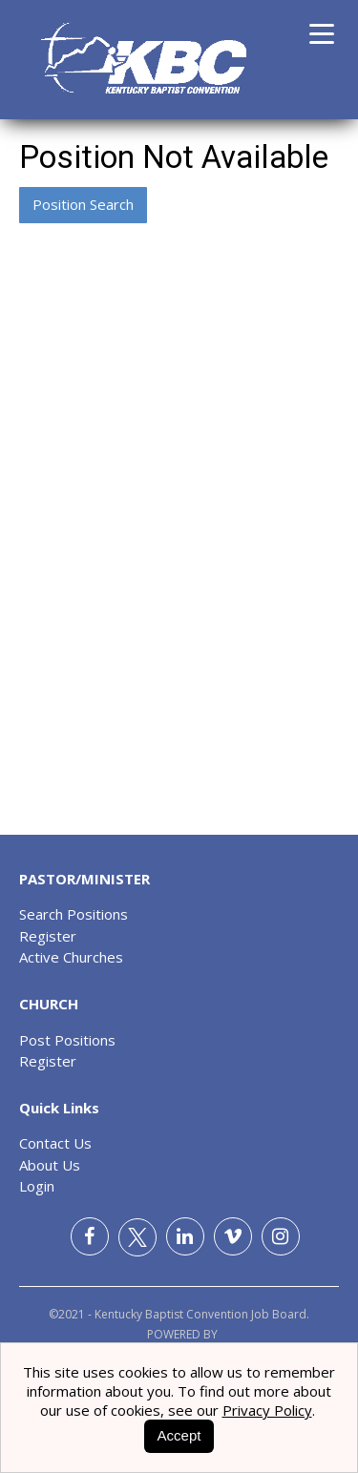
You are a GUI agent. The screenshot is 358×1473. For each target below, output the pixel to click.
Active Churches (71, 956)
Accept (179, 1435)
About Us (49, 1164)
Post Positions (67, 1039)
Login (36, 1185)
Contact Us (55, 1142)
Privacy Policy (267, 1410)
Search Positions (73, 913)
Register (47, 935)
